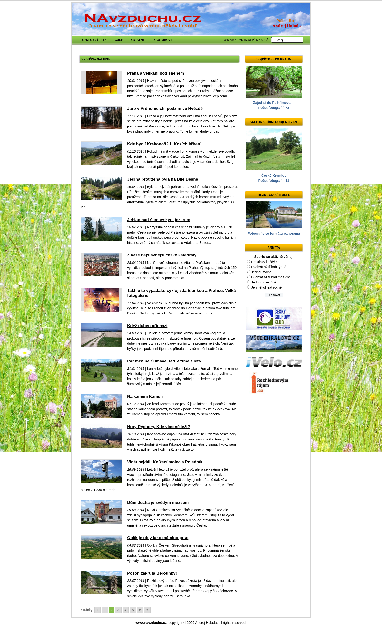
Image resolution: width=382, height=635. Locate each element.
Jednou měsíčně (263, 282)
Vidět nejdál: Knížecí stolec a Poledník (164, 462)
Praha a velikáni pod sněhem (155, 73)
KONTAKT (230, 40)
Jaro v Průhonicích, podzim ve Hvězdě (165, 108)
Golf (119, 40)
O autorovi (162, 40)
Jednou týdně (261, 272)
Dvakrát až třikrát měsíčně (271, 277)
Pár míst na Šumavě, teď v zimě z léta (164, 361)
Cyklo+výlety (94, 40)
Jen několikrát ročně (266, 287)
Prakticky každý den (266, 262)
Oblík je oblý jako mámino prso (157, 538)
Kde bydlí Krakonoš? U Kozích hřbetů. (165, 144)
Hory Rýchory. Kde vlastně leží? (158, 426)
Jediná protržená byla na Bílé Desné (162, 179)
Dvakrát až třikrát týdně (268, 267)
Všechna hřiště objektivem (273, 122)
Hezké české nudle (274, 195)
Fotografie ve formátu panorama (274, 233)
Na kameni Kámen (145, 396)
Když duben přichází (147, 325)
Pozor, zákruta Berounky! (152, 573)
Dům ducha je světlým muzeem (158, 502)
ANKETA (273, 248)
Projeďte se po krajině (273, 59)
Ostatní (137, 40)
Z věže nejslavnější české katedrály (161, 255)
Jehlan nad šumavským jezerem (158, 219)
